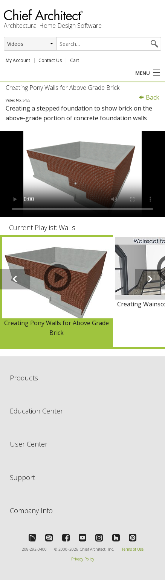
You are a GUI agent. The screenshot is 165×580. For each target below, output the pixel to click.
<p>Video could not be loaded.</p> (82, 174)
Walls (67, 227)
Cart (74, 60)
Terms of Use (133, 549)
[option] (56, 291)
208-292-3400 (34, 549)
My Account (18, 60)
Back (148, 97)
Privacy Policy (82, 559)
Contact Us (50, 60)
